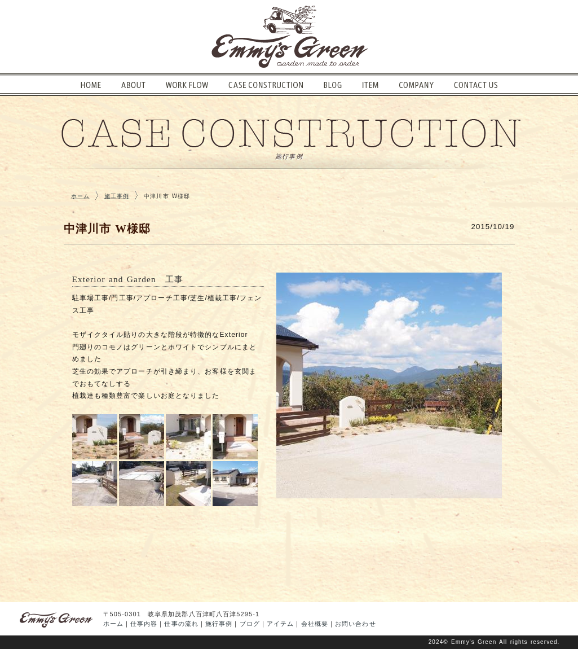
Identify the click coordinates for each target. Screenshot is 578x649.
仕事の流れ (181, 623)
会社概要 (314, 623)
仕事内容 (143, 623)
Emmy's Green (473, 642)
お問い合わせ (355, 623)
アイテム (280, 623)
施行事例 (218, 623)
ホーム (80, 196)
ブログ (250, 623)
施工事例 (116, 196)
